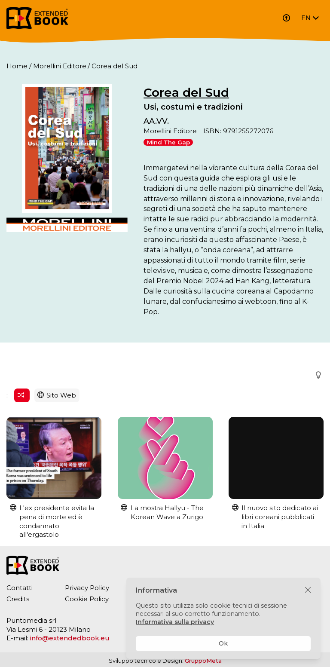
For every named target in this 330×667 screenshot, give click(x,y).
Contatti (19, 588)
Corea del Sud (186, 92)
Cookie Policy (87, 599)
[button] (316, 375)
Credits (17, 599)
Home (17, 66)
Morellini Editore (59, 66)
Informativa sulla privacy (175, 622)
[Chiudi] (308, 590)
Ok (223, 643)
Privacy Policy (87, 588)
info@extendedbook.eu (70, 638)
